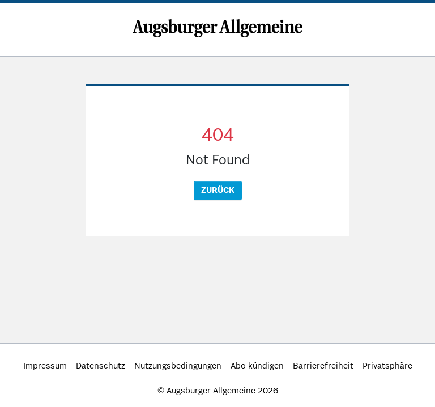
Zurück (217, 190)
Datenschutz (100, 366)
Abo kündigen (257, 366)
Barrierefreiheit (323, 366)
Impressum (45, 366)
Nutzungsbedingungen (177, 366)
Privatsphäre (387, 366)
